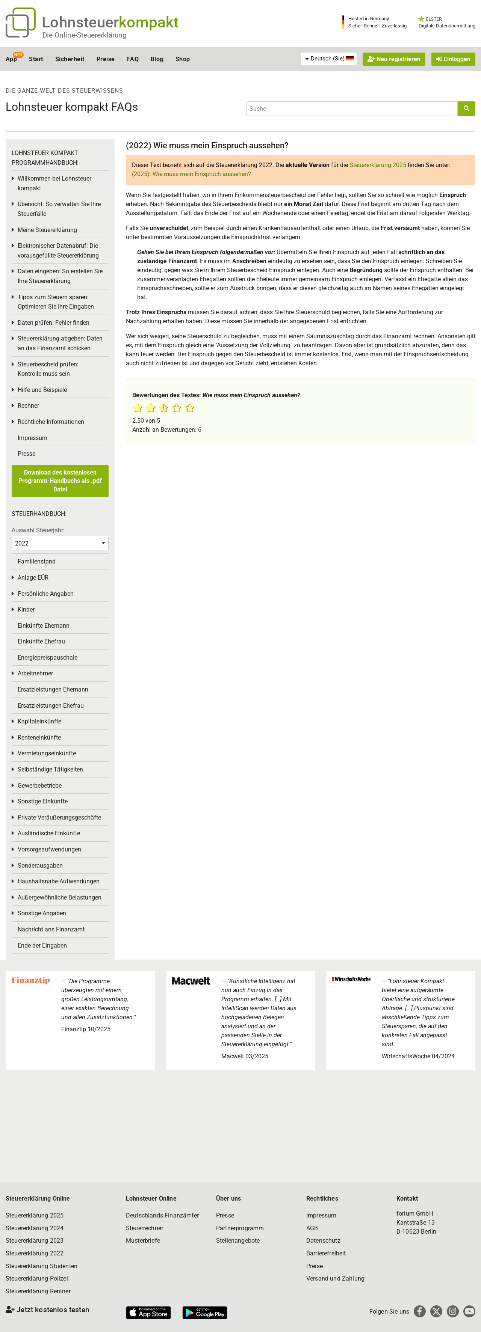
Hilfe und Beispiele (42, 389)
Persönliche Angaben (46, 593)
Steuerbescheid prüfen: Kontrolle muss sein (48, 369)
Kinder (26, 609)
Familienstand (37, 561)
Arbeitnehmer (35, 673)
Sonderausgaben (40, 865)
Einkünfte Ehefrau (41, 641)
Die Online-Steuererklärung (84, 35)
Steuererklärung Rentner (38, 1291)
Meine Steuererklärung (47, 230)
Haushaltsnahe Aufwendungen (59, 881)
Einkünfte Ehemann (44, 625)
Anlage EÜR (33, 577)
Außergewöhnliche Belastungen (59, 897)
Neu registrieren (394, 59)
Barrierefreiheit (326, 1253)
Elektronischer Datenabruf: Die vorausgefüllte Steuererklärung (58, 250)
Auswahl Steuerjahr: (38, 530)
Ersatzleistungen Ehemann (53, 689)
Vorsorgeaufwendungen (49, 849)
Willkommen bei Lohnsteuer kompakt (54, 183)
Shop (182, 59)
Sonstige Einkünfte (43, 801)
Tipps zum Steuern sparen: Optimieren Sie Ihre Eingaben (56, 302)
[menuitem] (329, 59)
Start (36, 59)
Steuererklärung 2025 (377, 165)
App (11, 59)
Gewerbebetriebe (40, 785)
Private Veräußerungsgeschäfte (59, 817)
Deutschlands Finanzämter (162, 1215)
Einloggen (453, 59)
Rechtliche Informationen (51, 421)
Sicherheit (70, 59)
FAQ (133, 59)
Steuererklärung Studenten (41, 1266)
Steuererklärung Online (38, 1198)
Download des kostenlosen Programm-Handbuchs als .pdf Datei (60, 481)
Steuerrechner (144, 1228)
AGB (312, 1228)
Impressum (32, 437)
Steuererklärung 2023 (35, 1240)
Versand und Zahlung (335, 1278)
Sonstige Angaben (42, 913)
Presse (26, 453)
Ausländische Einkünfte (49, 833)
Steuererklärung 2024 (35, 1228)
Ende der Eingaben (42, 945)
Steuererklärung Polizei (37, 1278)
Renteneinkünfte (39, 737)
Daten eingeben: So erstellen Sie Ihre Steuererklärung (60, 276)
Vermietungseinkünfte (47, 753)
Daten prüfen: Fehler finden (53, 322)
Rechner (28, 405)
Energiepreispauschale (47, 657)
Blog (157, 59)
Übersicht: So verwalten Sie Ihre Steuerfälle (59, 208)
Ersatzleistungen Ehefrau (51, 705)
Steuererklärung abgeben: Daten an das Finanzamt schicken (60, 343)
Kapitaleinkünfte (39, 721)
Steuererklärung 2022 (35, 1253)
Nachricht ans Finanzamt (51, 929)
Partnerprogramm (240, 1228)
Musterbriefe (143, 1240)
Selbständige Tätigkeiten (50, 769)
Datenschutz (323, 1240)
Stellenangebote (238, 1240)
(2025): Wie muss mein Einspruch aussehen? (191, 174)
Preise (106, 59)
